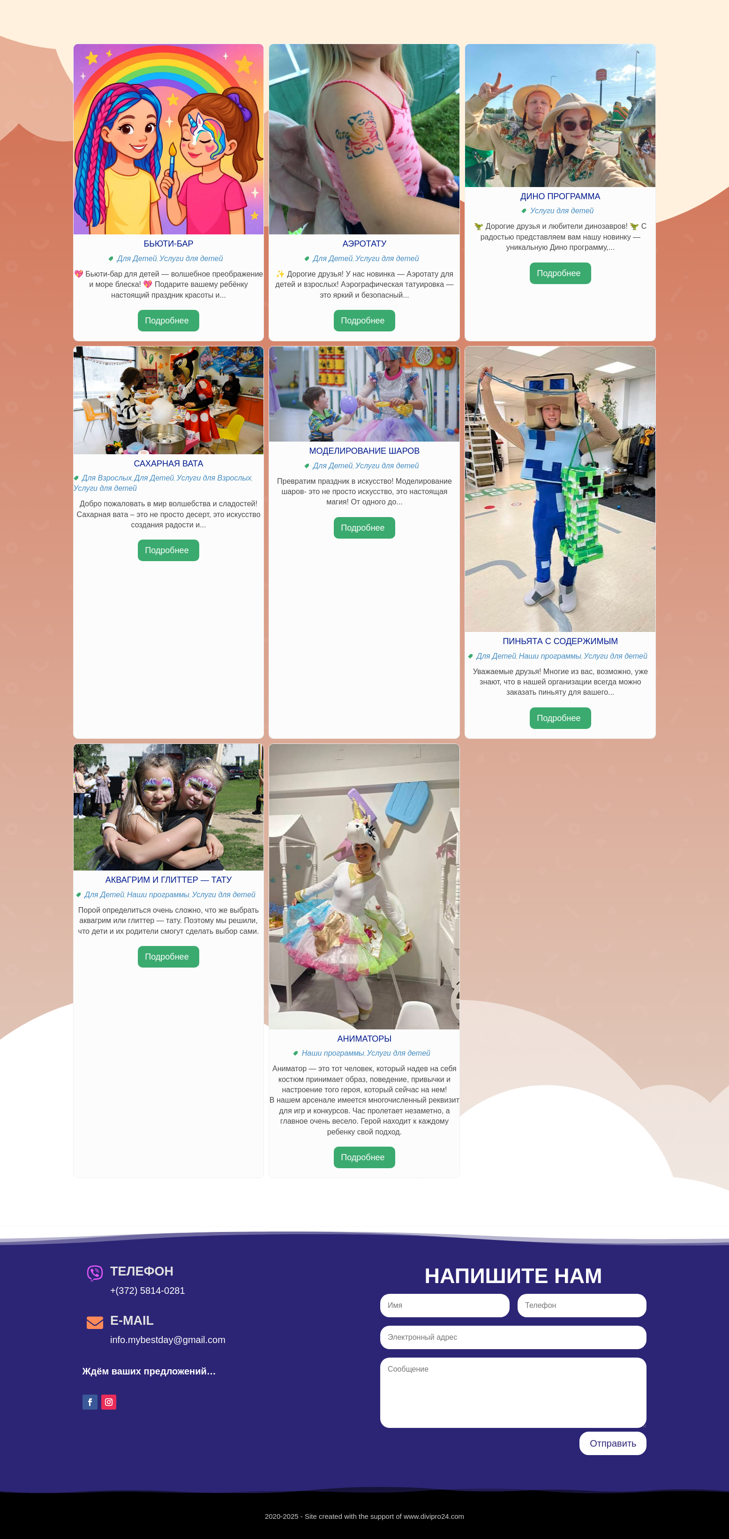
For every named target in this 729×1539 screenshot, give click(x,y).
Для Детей (137, 259)
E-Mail (132, 1321)
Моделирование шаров (364, 451)
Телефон (141, 1271)
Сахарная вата (168, 463)
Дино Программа (560, 196)
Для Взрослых (107, 478)
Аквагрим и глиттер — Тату (168, 880)
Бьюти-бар (168, 243)
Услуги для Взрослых (214, 478)
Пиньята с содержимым (560, 641)
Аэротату (365, 243)
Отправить (613, 1443)
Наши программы (550, 656)
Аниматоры (365, 1039)
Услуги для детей (191, 259)
